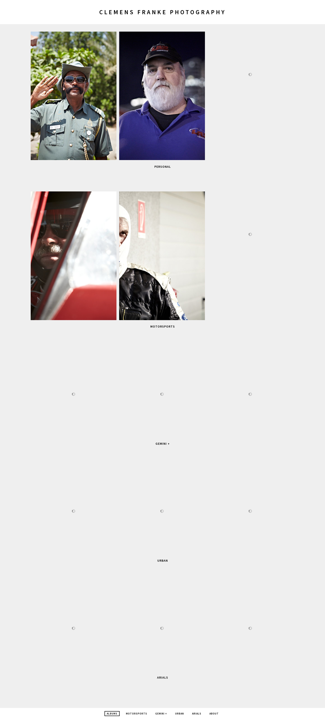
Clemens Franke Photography (162, 12)
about (214, 713)
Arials (162, 677)
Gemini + (163, 444)
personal (162, 167)
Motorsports (162, 326)
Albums (112, 713)
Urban (162, 560)
